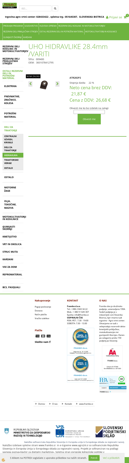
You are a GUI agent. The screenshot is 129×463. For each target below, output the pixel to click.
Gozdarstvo (31, 25)
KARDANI (27, 37)
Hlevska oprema (48, 25)
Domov (41, 403)
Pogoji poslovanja (43, 306)
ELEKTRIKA (10, 86)
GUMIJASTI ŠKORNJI (12, 37)
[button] (57, 84)
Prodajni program (13, 25)
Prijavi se (114, 17)
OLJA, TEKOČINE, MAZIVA (10, 204)
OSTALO (8, 167)
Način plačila (41, 314)
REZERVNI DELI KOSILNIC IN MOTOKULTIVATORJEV (81, 25)
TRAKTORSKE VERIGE (11, 161)
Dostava (38, 310)
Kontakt (68, 403)
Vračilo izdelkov (42, 318)
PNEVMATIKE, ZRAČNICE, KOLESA (12, 100)
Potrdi (94, 457)
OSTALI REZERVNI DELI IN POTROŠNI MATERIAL (61, 31)
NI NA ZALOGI (33, 76)
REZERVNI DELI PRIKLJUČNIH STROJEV (20, 31)
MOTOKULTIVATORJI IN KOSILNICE (101, 31)
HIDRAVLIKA (10, 155)
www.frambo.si (86, 403)
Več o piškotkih (111, 457)
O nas (55, 403)
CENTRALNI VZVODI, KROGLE (10, 139)
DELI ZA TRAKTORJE (10, 128)
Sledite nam (42, 342)
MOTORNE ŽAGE (10, 189)
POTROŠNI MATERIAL (10, 115)
